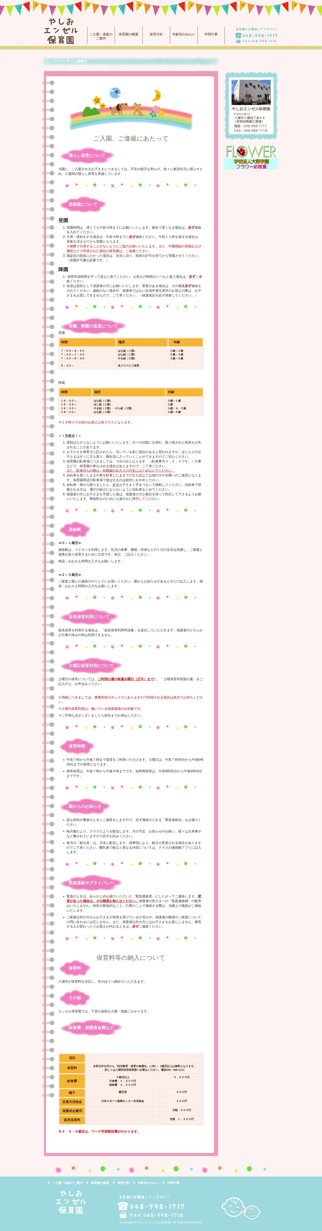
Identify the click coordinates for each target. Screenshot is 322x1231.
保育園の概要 (128, 34)
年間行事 (211, 34)
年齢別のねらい (183, 34)
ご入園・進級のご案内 (101, 36)
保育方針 (156, 34)
